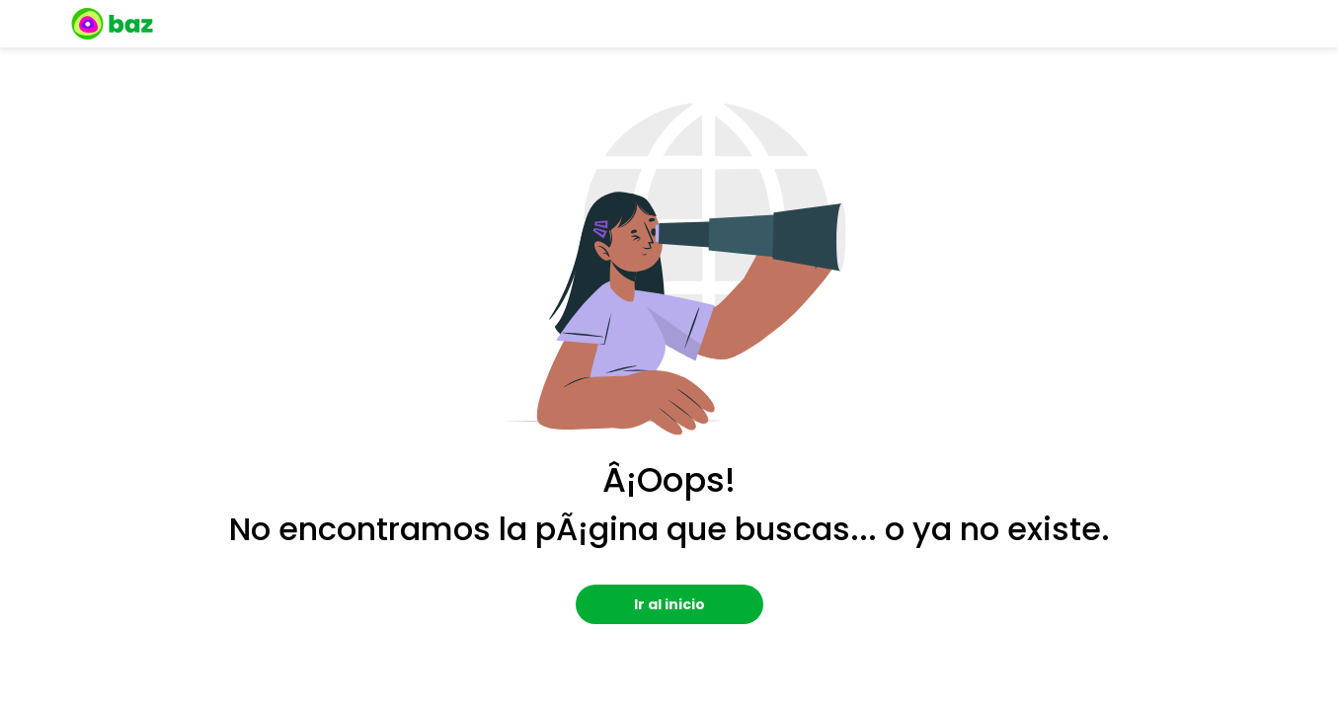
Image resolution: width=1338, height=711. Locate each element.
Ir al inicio (669, 604)
